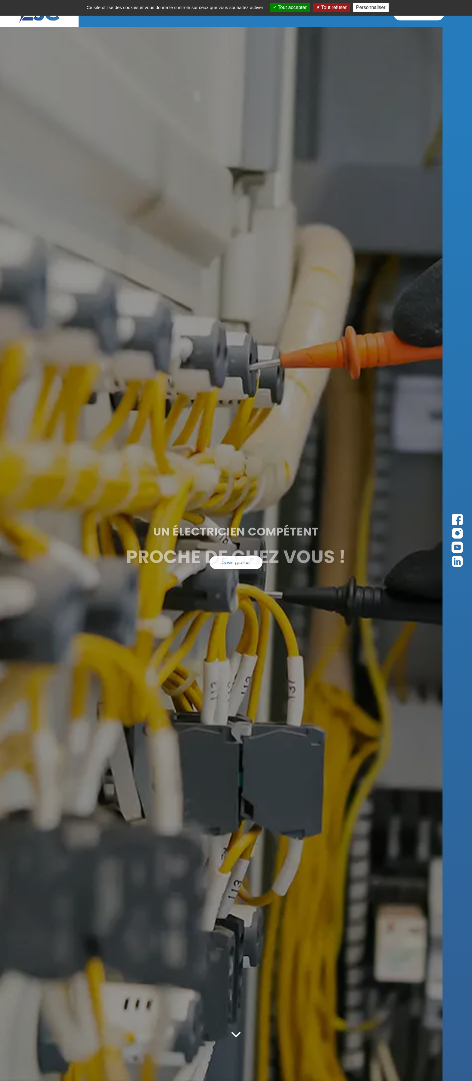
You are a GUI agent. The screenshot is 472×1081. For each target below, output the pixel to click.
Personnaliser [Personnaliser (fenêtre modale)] (371, 7)
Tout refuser (331, 7)
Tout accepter (290, 7)
